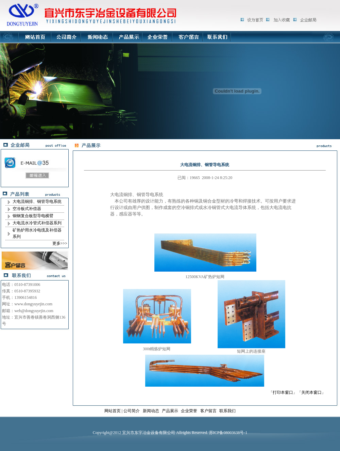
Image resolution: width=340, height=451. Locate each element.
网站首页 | (113, 410)
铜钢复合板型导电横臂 (33, 215)
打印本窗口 (283, 392)
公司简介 (131, 410)
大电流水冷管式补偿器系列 (37, 223)
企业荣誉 (189, 410)
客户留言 (208, 410)
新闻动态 (151, 410)
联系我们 (227, 410)
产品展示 (170, 410)
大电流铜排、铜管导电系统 (37, 201)
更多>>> (59, 243)
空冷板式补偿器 (27, 208)
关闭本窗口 (311, 392)
